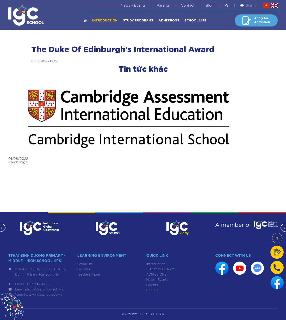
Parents (163, 5)
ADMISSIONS (169, 20)
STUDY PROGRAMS (138, 20)
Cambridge (18, 162)
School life (195, 20)
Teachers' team (88, 274)
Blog (210, 5)
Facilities (83, 269)
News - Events (133, 5)
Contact (187, 5)
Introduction (105, 20)
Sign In (252, 5)
